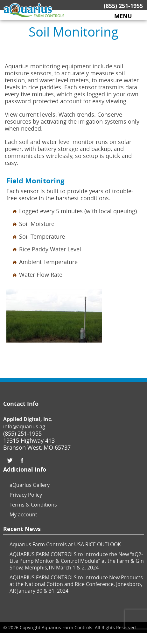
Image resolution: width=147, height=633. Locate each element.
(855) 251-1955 (123, 6)
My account (23, 514)
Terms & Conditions (33, 504)
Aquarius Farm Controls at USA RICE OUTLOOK (65, 544)
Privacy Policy (26, 494)
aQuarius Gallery (30, 484)
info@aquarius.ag (24, 426)
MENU (123, 16)
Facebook (22, 460)
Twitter (9, 460)
